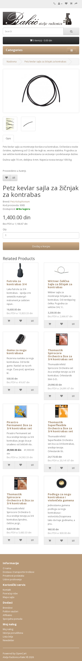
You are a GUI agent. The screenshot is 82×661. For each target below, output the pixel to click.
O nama (7, 568)
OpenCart (21, 653)
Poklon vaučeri (10, 611)
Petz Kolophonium (20, 201)
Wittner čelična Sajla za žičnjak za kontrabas (60, 284)
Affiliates (7, 615)
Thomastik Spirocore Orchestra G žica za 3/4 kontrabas (20, 498)
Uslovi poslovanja (12, 579)
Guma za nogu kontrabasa (16, 351)
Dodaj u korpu (41, 246)
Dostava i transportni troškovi (18, 572)
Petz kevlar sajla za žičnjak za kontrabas (45, 61)
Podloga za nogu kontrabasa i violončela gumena (61, 497)
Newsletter (8, 640)
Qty (5, 229)
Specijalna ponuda (12, 618)
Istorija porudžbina (13, 633)
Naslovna (12, 61)
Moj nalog (8, 629)
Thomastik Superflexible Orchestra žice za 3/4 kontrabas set (60, 426)
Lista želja (8, 636)
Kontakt (7, 589)
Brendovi (7, 607)
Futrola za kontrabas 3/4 (17, 282)
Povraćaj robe (10, 593)
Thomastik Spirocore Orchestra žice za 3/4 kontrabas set (60, 354)
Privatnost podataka (13, 575)
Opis (8, 138)
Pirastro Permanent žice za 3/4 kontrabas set (19, 425)
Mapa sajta (8, 597)
